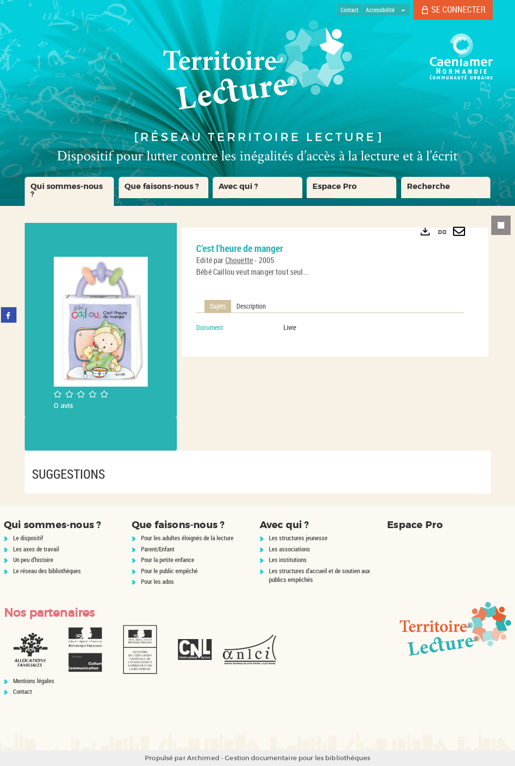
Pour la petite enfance (167, 559)
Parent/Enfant (157, 549)
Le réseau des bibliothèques (47, 570)
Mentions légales (33, 680)
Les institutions (288, 559)
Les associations (289, 549)
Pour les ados (157, 581)
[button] (69, 191)
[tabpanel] (330, 327)
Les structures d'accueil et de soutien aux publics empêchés (319, 575)
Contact (22, 691)
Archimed (203, 758)
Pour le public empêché (169, 570)
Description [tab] (251, 306)
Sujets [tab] (218, 306)
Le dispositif (28, 537)
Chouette (239, 260)
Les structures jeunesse (298, 537)
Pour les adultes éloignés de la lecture (187, 537)
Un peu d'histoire (33, 559)
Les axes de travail (36, 549)
